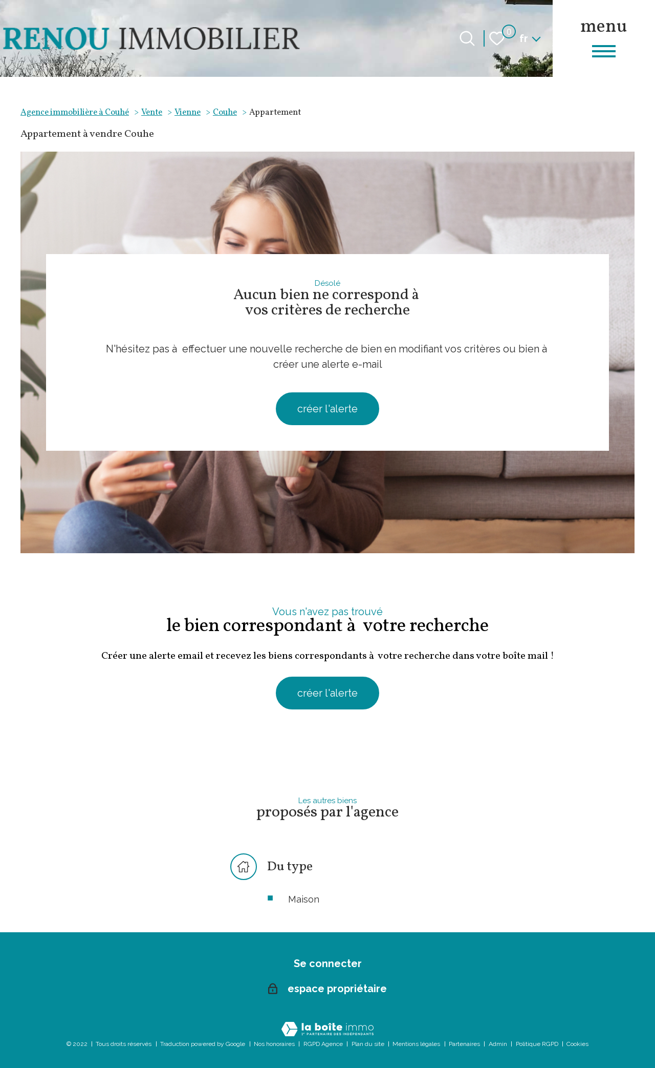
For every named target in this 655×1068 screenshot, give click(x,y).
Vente (151, 112)
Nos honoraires (274, 1044)
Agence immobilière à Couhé (74, 112)
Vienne (187, 112)
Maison (303, 899)
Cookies (577, 1044)
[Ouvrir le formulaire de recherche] (467, 38)
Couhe (225, 112)
